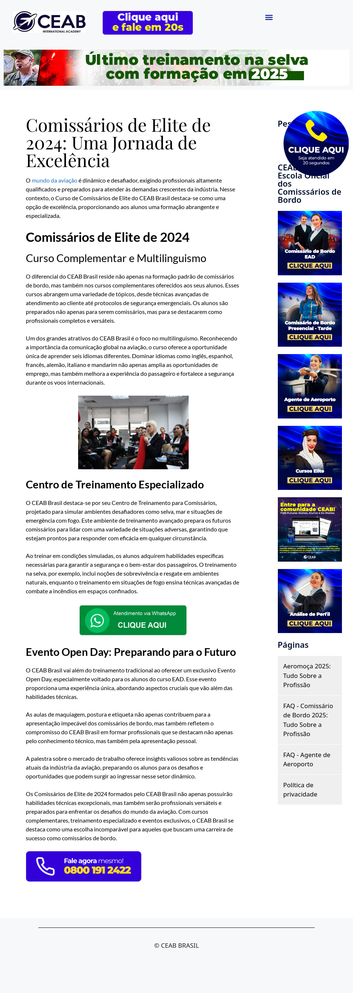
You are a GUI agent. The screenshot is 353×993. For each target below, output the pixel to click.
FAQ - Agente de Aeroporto (307, 759)
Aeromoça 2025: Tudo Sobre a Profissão (307, 675)
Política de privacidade (300, 790)
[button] (269, 17)
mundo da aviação (54, 180)
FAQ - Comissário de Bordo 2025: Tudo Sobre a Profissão (308, 720)
